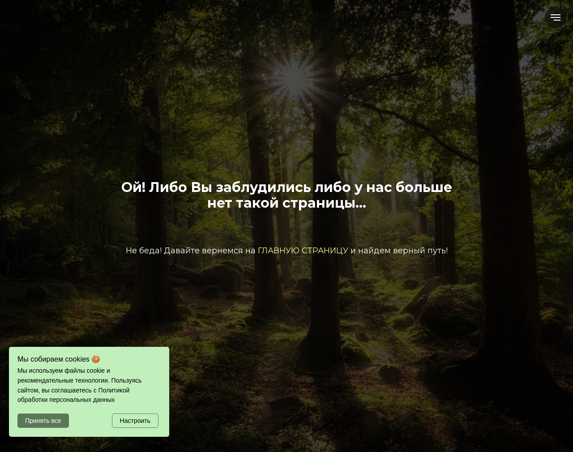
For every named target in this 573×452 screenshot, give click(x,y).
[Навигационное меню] (555, 17)
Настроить (135, 420)
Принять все (43, 420)
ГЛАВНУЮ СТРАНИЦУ (303, 251)
